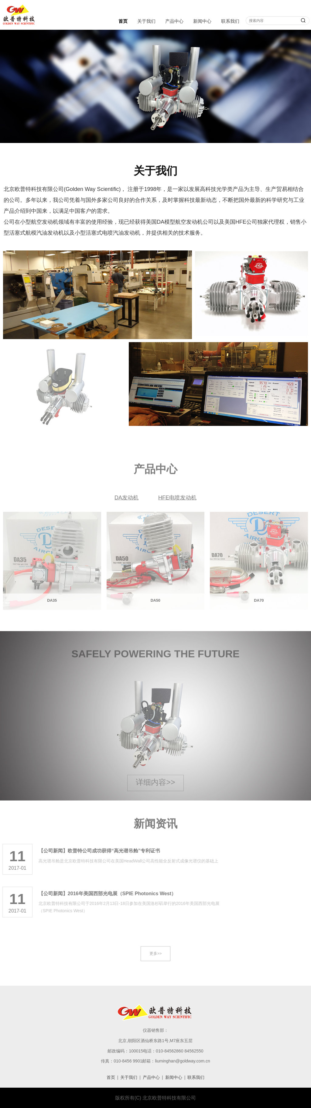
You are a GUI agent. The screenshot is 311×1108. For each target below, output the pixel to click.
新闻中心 (202, 21)
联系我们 (230, 21)
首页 (123, 21)
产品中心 (174, 21)
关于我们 (146, 21)
